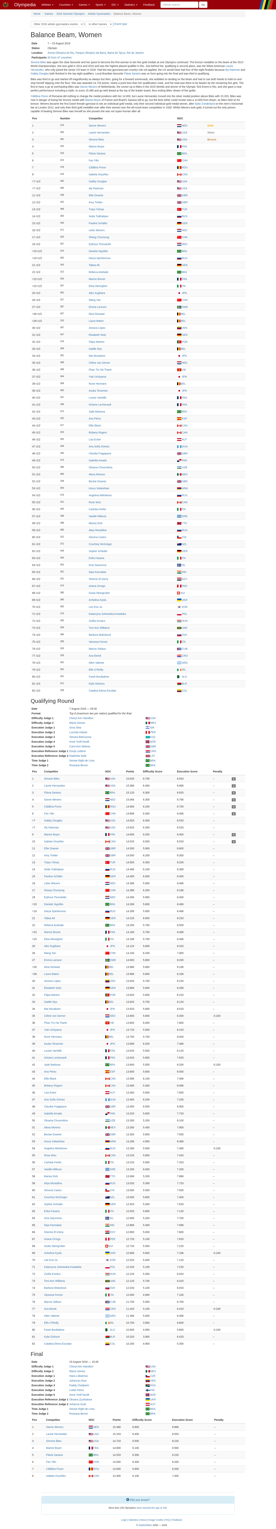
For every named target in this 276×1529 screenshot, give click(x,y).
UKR (182, 599)
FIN (150, 1390)
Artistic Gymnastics (99, 13)
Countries (66, 4)
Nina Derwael (97, 313)
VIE (181, 369)
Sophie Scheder (98, 551)
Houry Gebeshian (99, 488)
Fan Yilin (94, 160)
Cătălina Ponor (39, 96)
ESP (182, 418)
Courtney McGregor (100, 544)
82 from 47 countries (60, 57)
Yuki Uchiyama (97, 376)
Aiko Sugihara (97, 292)
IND (181, 572)
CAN (182, 174)
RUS (182, 216)
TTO (182, 523)
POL (182, 613)
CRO (182, 655)
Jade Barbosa (97, 411)
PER (182, 585)
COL (182, 690)
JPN (182, 292)
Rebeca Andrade (98, 272)
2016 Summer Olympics (70, 13)
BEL (181, 313)
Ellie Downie (96, 195)
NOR (151, 741)
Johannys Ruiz (78, 1380)
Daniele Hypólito (98, 251)
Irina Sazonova (97, 565)
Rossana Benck (78, 765)
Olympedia (25, 4)
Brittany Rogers (98, 432)
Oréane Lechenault (100, 404)
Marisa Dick (95, 523)
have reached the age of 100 (151, 1508)
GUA (182, 446)
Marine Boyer (93, 99)
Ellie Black (95, 425)
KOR (182, 606)
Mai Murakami (97, 355)
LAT (150, 755)
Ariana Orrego (97, 585)
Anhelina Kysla (97, 599)
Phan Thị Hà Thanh (100, 369)
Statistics (131, 4)
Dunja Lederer (77, 751)
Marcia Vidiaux (97, 648)
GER (182, 223)
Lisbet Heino (76, 1390)
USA (182, 132)
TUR (182, 209)
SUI (181, 592)
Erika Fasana (96, 558)
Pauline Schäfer (98, 223)
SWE (182, 306)
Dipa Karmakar (97, 572)
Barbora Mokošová (100, 634)
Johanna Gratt (77, 1404)
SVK (182, 634)
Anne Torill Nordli (79, 741)
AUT (182, 439)
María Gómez (77, 722)
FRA (182, 146)
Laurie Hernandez (99, 132)
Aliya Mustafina (98, 530)
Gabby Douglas (40, 73)
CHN (182, 160)
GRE (182, 516)
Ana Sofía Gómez (99, 446)
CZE (151, 1375)
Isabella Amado (98, 460)
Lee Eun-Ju (95, 606)
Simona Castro (97, 537)
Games (84, 4)
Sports (101, 4)
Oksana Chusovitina (100, 467)
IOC (115, 4)
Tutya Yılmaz (96, 209)
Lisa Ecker (95, 439)
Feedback (149, 4)
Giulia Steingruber (99, 592)
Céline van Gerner (99, 362)
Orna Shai (75, 727)
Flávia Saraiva (132, 73)
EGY (182, 578)
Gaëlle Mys (95, 348)
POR (182, 341)
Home (37, 13)
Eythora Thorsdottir (100, 244)
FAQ (167, 1520)
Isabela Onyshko (98, 174)
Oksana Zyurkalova (80, 1399)
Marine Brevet (97, 279)
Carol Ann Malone (79, 746)
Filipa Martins (96, 341)
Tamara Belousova (80, 736)
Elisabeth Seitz (97, 334)
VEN (182, 327)
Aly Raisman (232, 69)
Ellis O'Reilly (96, 669)
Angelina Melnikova (100, 495)
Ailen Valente (96, 662)
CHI (181, 537)
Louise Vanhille (97, 397)
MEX (182, 474)
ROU (182, 167)
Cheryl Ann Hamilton (81, 718)
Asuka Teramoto (98, 390)
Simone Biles (38, 62)
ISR (150, 727)
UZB (182, 467)
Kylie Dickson (97, 683)
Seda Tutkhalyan (98, 216)
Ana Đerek (95, 655)
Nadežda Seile (77, 755)
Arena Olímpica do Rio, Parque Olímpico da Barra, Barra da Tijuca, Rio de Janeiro (96, 52)
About (143, 1520)
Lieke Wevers (97, 230)
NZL (182, 544)
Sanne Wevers (88, 86)
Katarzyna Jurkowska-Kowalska (107, 613)
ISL (181, 565)
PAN (182, 460)
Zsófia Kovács (97, 620)
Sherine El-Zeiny (98, 578)
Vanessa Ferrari (98, 641)
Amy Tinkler (95, 202)
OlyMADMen (145, 1525)
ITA (181, 286)
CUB (182, 648)
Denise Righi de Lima (81, 760)
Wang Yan (95, 299)
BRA (182, 153)
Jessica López (97, 327)
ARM (182, 488)
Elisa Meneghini (98, 286)
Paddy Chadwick (79, 1385)
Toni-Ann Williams (99, 627)
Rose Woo (95, 502)
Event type (121, 23)
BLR (182, 683)
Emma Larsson (97, 306)
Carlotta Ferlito (97, 509)
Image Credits (155, 1520)
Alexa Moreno (97, 474)
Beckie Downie (97, 481)
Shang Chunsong (99, 237)
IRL (181, 669)
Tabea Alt (94, 265)
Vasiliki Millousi (97, 516)
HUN (182, 620)
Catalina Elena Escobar (102, 690)
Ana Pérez (95, 418)
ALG (182, 676)
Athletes (47, 4)
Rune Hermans (97, 383)
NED (182, 125)
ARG (182, 662)
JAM (182, 627)
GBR (182, 195)
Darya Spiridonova (99, 258)
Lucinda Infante (78, 732)
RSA (151, 1385)
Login (124, 1520)
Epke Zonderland (205, 103)
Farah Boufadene (99, 676)
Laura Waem (96, 320)
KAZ (150, 736)
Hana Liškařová (78, 1375)
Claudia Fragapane (100, 453)
